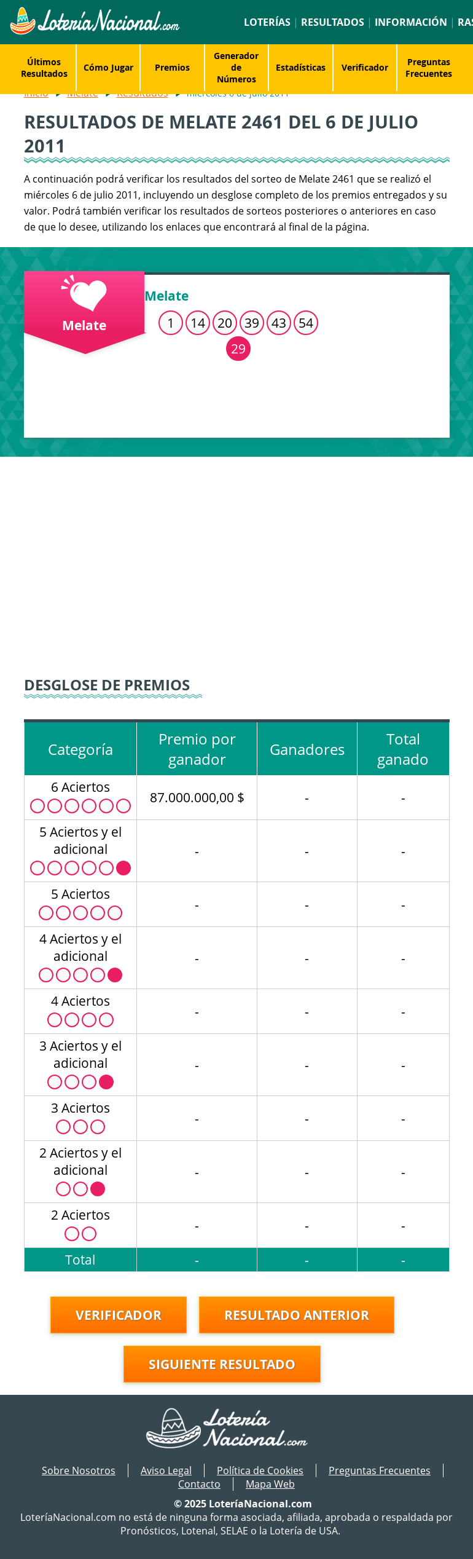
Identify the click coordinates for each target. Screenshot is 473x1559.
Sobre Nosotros (78, 1470)
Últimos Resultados (44, 67)
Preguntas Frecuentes (428, 67)
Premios (172, 67)
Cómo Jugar (108, 67)
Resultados (332, 22)
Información (411, 22)
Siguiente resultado (222, 1364)
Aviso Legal (166, 1470)
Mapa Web (270, 1484)
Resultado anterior (296, 1315)
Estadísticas (301, 67)
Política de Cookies (260, 1470)
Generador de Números (236, 67)
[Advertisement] (237, 561)
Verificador (365, 67)
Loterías (267, 22)
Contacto (199, 1484)
